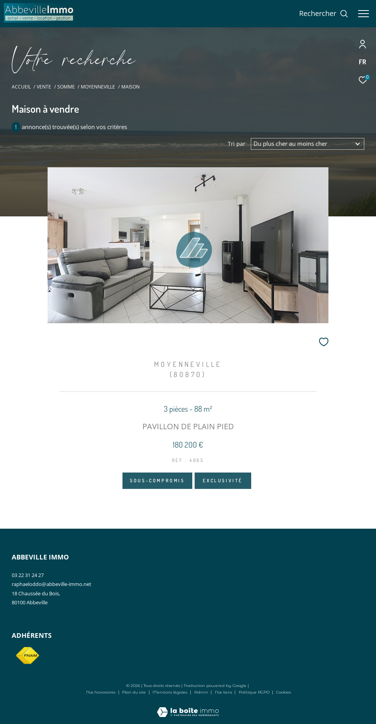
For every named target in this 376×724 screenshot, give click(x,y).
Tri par (236, 144)
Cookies (283, 692)
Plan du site (134, 692)
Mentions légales (170, 692)
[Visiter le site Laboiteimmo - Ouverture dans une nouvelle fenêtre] (187, 707)
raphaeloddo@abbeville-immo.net (51, 584)
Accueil (21, 86)
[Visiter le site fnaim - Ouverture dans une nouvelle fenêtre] (27, 655)
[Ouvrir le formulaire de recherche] (323, 13)
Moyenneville (98, 86)
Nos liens (224, 692)
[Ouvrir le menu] (363, 13)
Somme (66, 86)
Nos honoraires (100, 692)
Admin (201, 692)
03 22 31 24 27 (28, 575)
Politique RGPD (254, 692)
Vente (44, 86)
